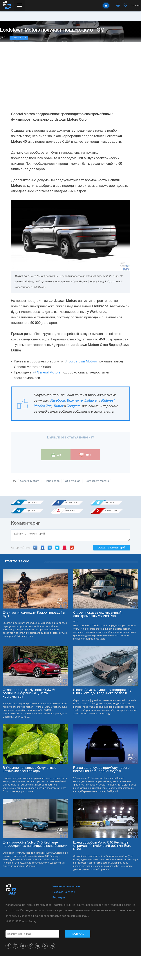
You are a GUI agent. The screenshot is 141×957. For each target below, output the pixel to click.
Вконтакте (74, 400)
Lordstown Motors (82, 361)
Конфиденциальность (67, 888)
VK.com (35, 549)
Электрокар (72, 481)
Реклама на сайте (64, 893)
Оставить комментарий (111, 548)
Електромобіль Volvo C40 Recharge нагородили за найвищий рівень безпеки (35, 845)
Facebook (57, 400)
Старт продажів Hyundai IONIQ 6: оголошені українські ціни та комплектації (29, 694)
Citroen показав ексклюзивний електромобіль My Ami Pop (97, 615)
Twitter (58, 406)
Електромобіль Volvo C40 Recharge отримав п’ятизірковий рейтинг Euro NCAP (102, 847)
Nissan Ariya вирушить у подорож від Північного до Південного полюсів (102, 693)
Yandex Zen (42, 406)
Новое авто (52, 481)
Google (72, 549)
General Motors (49, 372)
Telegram (73, 406)
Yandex (64, 549)
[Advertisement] (70, 80)
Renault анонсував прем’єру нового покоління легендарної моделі (101, 771)
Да (56, 455)
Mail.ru (50, 549)
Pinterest (107, 400)
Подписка (77, 935)
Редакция (59, 899)
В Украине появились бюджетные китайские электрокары (29, 771)
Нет (85, 455)
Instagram (91, 400)
